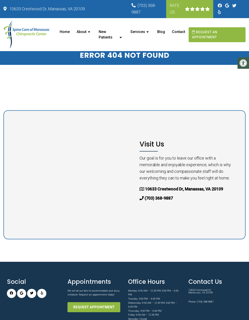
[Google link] (227, 5)
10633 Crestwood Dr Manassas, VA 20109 (200, 296)
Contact (178, 32)
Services (137, 32)
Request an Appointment (204, 34)
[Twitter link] (234, 5)
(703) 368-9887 (159, 203)
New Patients (105, 34)
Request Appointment (94, 312)
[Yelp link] (219, 12)
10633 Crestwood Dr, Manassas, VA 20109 (46, 8)
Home (65, 32)
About (82, 32)
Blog (161, 32)
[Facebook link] (220, 5)
